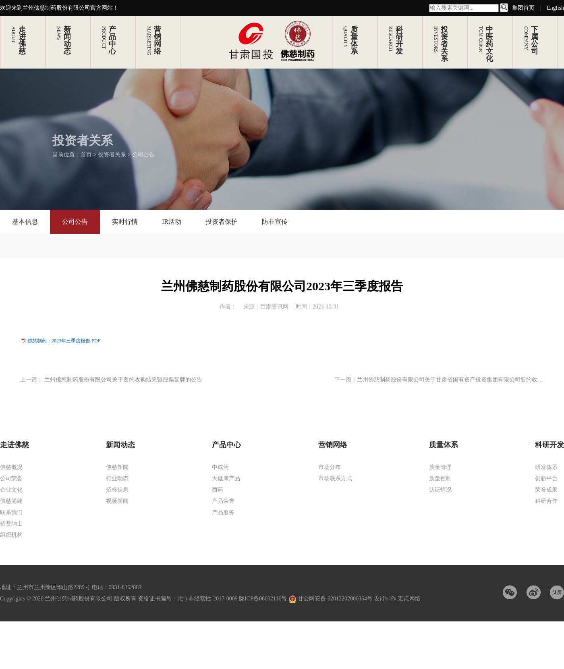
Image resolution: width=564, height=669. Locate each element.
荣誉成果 (546, 490)
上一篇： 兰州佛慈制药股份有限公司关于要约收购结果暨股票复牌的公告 (111, 380)
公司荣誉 (11, 478)
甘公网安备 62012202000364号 (331, 599)
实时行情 (125, 221)
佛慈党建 (11, 501)
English (555, 8)
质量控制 (440, 478)
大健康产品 (226, 478)
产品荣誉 (223, 501)
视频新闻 (117, 501)
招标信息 (117, 490)
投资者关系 (112, 148)
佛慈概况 (11, 467)
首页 (86, 148)
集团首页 (523, 8)
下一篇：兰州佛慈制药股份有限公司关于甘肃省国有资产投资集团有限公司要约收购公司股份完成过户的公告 (438, 380)
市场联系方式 (335, 478)
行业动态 (117, 478)
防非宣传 (275, 221)
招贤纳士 (11, 524)
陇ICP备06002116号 (263, 599)
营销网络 (332, 445)
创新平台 (546, 478)
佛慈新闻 (117, 467)
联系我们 (11, 512)
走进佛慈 (14, 445)
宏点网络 (409, 599)
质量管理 (440, 467)
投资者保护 (221, 221)
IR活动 (171, 221)
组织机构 (11, 535)
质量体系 (443, 445)
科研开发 (549, 445)
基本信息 (25, 221)
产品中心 (226, 445)
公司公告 (143, 148)
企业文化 (11, 490)
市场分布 (329, 467)
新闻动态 (120, 445)
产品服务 (223, 512)
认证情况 (440, 490)
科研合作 (546, 501)
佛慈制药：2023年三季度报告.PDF (63, 341)
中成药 (220, 467)
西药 (217, 490)
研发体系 (546, 467)
